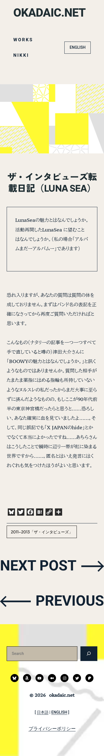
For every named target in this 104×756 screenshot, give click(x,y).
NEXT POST (38, 565)
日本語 (43, 712)
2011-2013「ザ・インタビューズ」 (42, 531)
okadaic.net (49, 12)
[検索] (88, 653)
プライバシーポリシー (52, 728)
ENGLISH (77, 47)
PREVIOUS (69, 600)
